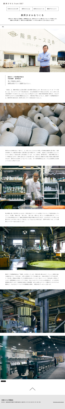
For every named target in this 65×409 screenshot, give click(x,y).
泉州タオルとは (26, 8)
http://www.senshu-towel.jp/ (58, 402)
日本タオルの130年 (13, 8)
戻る (3, 26)
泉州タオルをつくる (39, 8)
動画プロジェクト (52, 8)
